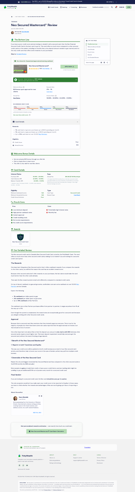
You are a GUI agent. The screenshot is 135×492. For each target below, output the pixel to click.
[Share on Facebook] (101, 58)
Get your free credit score (20, 111)
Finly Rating (45, 64)
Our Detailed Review (93, 53)
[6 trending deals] (116, 3)
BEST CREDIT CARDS (20, 12)
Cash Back (49, 87)
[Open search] (112, 3)
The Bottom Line (92, 40)
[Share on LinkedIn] (104, 58)
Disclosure (14, 17)
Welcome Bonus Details (94, 42)
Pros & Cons (91, 48)
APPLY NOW (69, 62)
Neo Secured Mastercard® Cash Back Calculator (46, 427)
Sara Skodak (25, 27)
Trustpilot (87, 443)
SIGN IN (121, 3)
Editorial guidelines (55, 456)
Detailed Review (21, 50)
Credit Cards (53, 3)
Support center (77, 453)
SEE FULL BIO (37, 408)
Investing (73, 3)
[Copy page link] (107, 58)
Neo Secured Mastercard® (39, 62)
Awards (90, 50)
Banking (63, 3)
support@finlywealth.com (80, 456)
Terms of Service (101, 453)
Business (83, 3)
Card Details (91, 45)
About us (52, 453)
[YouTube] (27, 461)
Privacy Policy (100, 456)
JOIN (128, 3)
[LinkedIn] (19, 461)
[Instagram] (23, 461)
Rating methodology (55, 459)
